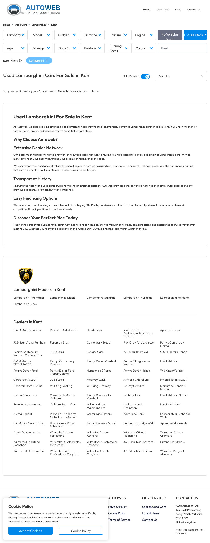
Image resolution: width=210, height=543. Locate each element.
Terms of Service (119, 520)
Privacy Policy (117, 507)
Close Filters (195, 35)
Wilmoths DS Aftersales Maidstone (65, 443)
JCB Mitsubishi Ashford (138, 442)
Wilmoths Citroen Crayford (171, 434)
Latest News (150, 513)
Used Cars (162, 9)
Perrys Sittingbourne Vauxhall (136, 362)
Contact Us (193, 9)
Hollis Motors (131, 395)
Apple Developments (173, 423)
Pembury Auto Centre (64, 330)
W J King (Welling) (171, 370)
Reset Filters (12, 60)
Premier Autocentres (27, 404)
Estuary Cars (95, 352)
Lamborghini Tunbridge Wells (175, 415)
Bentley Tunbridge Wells (139, 423)
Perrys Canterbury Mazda (172, 344)
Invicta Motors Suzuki (173, 380)
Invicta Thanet (22, 414)
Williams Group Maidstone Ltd (96, 406)
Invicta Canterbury (25, 395)
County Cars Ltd (133, 386)
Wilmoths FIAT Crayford (29, 451)
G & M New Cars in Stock (29, 423)
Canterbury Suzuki (98, 342)
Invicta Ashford (170, 404)
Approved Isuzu (170, 330)
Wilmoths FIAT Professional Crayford (64, 452)
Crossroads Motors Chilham (62, 396)
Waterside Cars (133, 414)
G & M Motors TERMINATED (22, 362)
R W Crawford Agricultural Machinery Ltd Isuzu (138, 333)
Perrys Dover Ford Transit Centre (62, 372)
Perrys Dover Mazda (136, 370)
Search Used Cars (154, 507)
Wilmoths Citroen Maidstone (134, 434)
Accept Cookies (30, 531)
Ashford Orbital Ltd (136, 380)
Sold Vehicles (130, 76)
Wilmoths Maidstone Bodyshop (26, 443)
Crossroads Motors (99, 414)
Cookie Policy (81, 531)
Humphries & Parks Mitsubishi (62, 424)
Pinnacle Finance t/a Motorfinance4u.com (63, 415)
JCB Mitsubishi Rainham (138, 451)
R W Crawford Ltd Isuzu (138, 342)
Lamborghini (39, 24)
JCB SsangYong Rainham (29, 342)
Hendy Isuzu (94, 330)
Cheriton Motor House (27, 386)
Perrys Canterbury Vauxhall (62, 362)
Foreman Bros (59, 342)
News (178, 9)
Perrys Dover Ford (25, 370)
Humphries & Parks (99, 370)
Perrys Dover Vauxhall (101, 361)
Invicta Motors (169, 361)
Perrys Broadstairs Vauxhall (99, 396)
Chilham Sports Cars (63, 404)
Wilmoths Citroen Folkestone (61, 434)
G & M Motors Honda (173, 352)
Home (146, 9)
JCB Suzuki (57, 352)
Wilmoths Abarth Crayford (98, 452)
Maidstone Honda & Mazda (172, 387)
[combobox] (15, 35)
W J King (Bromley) (135, 352)
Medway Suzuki (96, 380)
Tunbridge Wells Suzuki (101, 423)
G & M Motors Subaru (27, 330)
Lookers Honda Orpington (133, 406)
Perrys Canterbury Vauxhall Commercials (27, 353)
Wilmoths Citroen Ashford (98, 434)
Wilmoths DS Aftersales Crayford (102, 443)
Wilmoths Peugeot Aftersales (172, 452)
